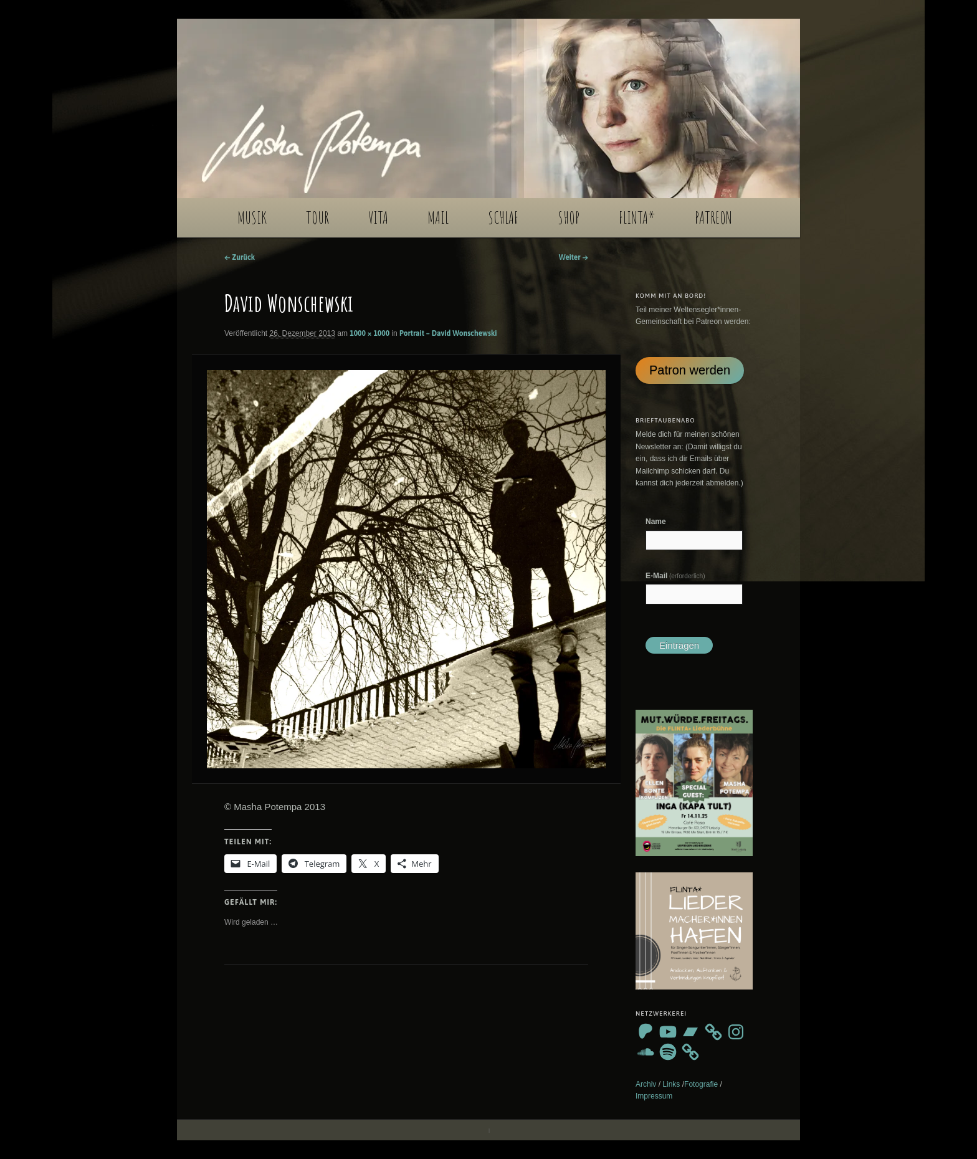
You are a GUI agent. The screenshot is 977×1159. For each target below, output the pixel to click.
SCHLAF (503, 217)
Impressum (654, 1096)
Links (671, 1084)
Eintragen (679, 645)
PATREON (713, 217)
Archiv (646, 1084)
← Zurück (239, 257)
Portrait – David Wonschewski (448, 333)
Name (656, 521)
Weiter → (573, 257)
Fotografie (701, 1084)
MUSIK (252, 217)
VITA (378, 217)
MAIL (438, 217)
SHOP (568, 217)
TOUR (317, 217)
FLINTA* (637, 217)
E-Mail (675, 575)
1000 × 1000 (369, 333)
